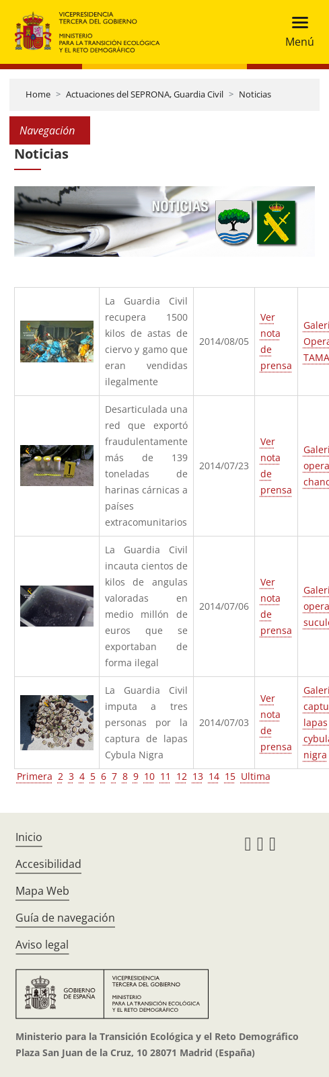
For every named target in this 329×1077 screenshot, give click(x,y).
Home (38, 94)
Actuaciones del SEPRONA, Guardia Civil (144, 94)
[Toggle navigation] (296, 32)
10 (149, 776)
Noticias (255, 94)
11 (165, 776)
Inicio (28, 837)
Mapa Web (42, 890)
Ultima (255, 776)
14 (214, 776)
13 (197, 776)
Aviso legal (42, 944)
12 (181, 776)
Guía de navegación (65, 917)
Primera (34, 776)
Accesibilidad (48, 863)
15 (230, 776)
